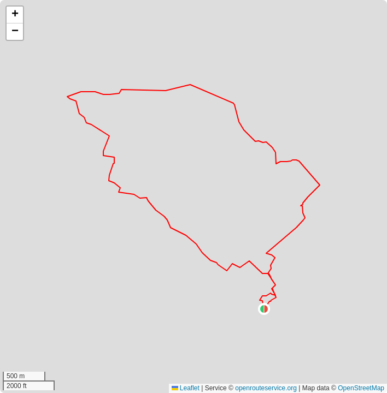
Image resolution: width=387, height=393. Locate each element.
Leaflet (186, 388)
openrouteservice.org (266, 388)
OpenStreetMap (361, 388)
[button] (264, 308)
